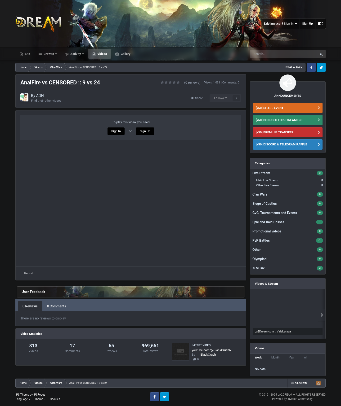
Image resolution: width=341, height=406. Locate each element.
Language (22, 399)
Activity (76, 54)
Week (258, 357)
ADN (40, 95)
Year (292, 357)
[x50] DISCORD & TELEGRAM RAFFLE (281, 144)
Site (27, 54)
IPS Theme (22, 394)
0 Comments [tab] (56, 306)
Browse (49, 54)
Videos (102, 54)
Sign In (116, 131)
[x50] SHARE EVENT (269, 108)
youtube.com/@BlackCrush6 (211, 350)
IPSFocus (39, 394)
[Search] (272, 54)
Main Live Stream (289, 180)
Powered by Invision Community (292, 399)
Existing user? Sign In (280, 24)
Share (197, 98)
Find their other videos (46, 100)
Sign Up (307, 23)
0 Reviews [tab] (30, 306)
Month (275, 357)
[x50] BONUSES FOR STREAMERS (279, 120)
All (305, 357)
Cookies (55, 399)
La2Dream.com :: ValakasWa (273, 331)
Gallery (125, 54)
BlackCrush (208, 354)
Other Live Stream (289, 185)
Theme (40, 399)
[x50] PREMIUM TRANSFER (274, 132)
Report (28, 273)
